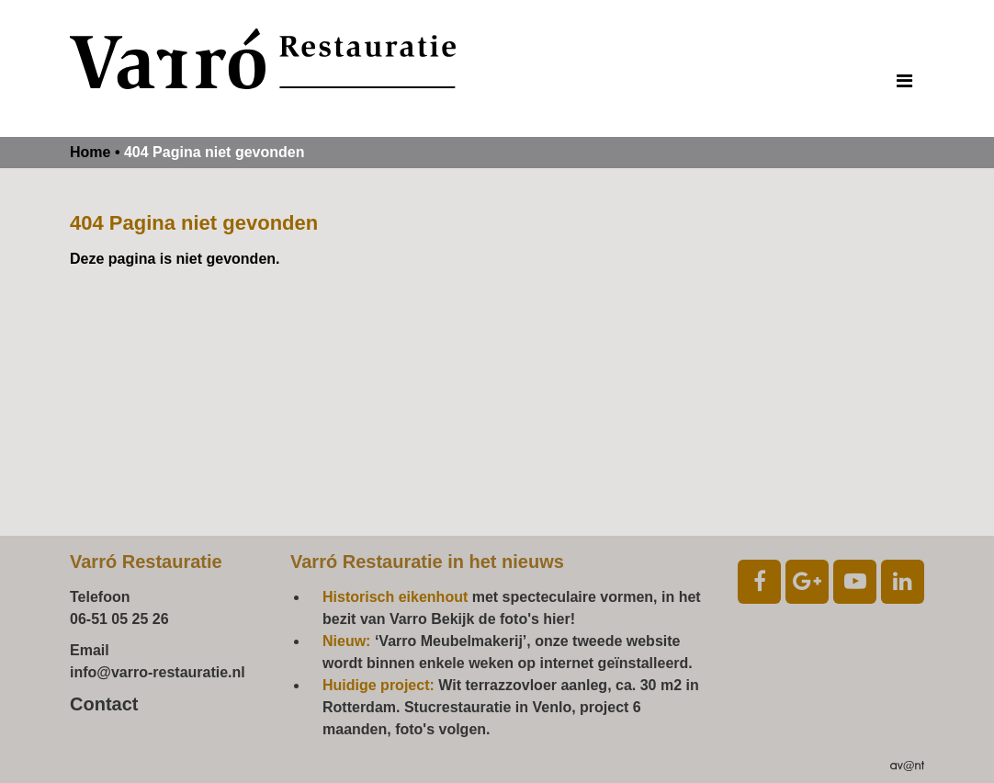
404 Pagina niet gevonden (214, 152)
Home (90, 152)
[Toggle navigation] (904, 81)
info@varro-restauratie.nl (157, 672)
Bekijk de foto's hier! (503, 619)
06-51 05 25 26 (119, 619)
